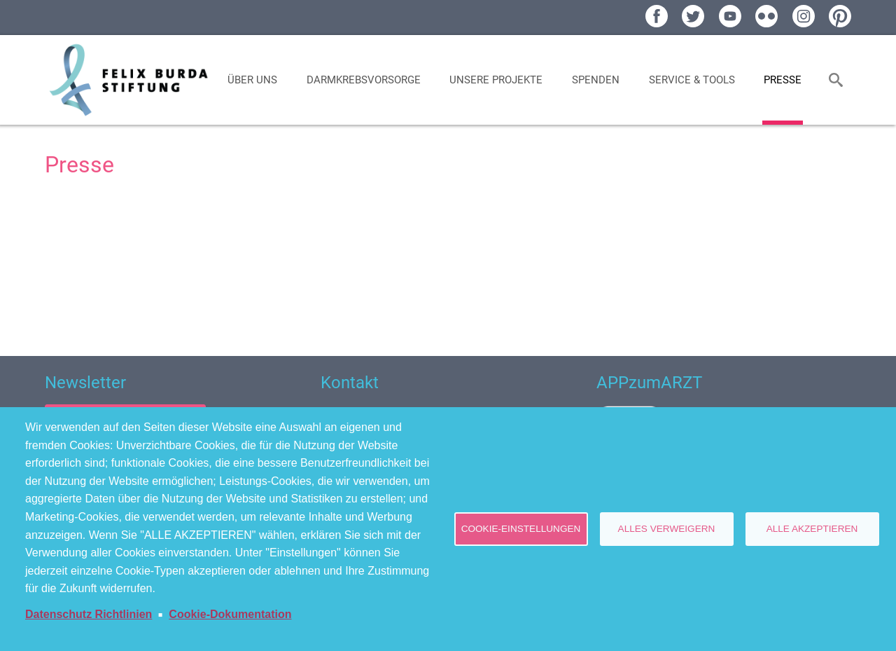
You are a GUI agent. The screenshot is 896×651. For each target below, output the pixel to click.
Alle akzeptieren (812, 528)
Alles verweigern (666, 528)
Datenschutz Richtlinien (88, 614)
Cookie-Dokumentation (230, 614)
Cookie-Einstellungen (521, 528)
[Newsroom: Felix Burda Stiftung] (448, 264)
